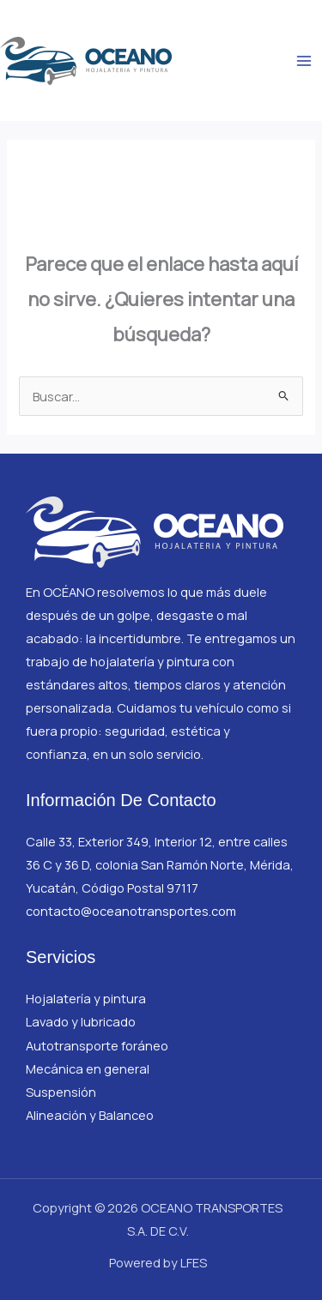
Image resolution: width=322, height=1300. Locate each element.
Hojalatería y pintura (86, 998)
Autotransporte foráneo (97, 1045)
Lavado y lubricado (81, 1021)
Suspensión (61, 1091)
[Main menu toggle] (304, 61)
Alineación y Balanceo (90, 1114)
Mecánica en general (87, 1068)
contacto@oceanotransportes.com (131, 910)
